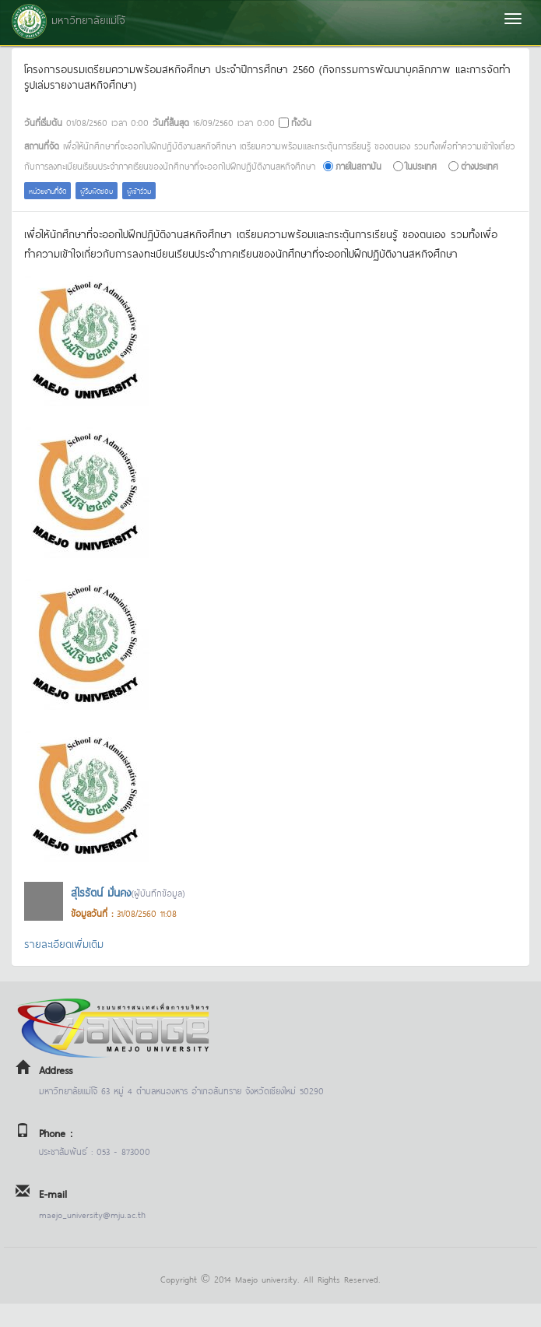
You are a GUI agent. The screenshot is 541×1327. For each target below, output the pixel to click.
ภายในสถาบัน (358, 165)
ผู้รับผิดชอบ (96, 190)
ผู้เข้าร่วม (139, 190)
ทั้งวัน (301, 121)
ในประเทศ (421, 165)
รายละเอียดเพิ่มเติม (64, 943)
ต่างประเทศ (479, 165)
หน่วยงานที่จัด (47, 190)
